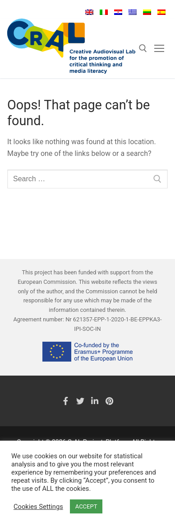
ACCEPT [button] (86, 506)
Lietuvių (147, 12)
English (89, 12)
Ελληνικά (133, 12)
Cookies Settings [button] (38, 507)
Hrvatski (118, 12)
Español (161, 12)
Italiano (104, 12)
